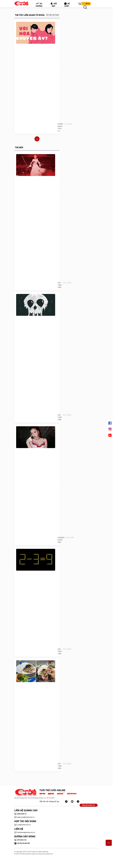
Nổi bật (53, 4)
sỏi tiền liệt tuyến (52, 15)
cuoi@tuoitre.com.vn (22, 825)
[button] (79, 4)
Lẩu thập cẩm (60, 285)
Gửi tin (86, 3)
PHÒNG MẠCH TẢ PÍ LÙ (60, 127)
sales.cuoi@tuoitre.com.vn (24, 817)
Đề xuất (67, 4)
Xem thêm (37, 139)
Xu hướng (39, 4)
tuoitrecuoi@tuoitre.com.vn (24, 832)
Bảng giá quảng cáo (88, 805)
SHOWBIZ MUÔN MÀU (61, 540)
